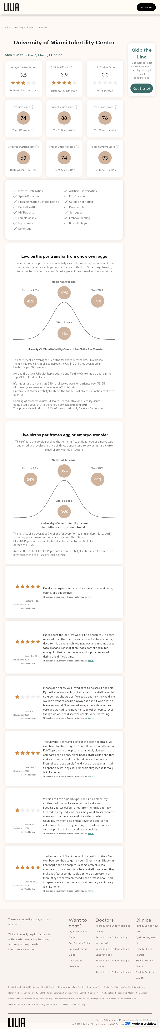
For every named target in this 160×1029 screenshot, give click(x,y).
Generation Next (94, 987)
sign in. (91, 597)
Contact (73, 937)
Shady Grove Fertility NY (19, 987)
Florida (43, 27)
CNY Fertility (46, 992)
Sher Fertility (46, 998)
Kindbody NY (64, 987)
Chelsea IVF (93, 992)
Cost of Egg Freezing (75, 963)
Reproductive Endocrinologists (113, 972)
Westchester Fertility (64, 998)
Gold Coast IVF (82, 998)
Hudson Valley (31, 998)
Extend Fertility (77, 1004)
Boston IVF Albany (126, 992)
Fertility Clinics (23, 27)
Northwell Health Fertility (44, 987)
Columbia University (63, 992)
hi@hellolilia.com (78, 931)
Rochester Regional (41, 1004)
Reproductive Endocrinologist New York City (112, 940)
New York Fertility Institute (132, 987)
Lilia (7, 27)
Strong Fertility (31, 992)
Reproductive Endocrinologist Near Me (112, 928)
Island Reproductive (127, 998)
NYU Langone (142, 992)
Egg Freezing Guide (80, 943)
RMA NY (54, 1004)
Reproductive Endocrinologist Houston (112, 963)
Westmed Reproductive (19, 1004)
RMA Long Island (108, 992)
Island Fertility (78, 987)
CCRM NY (64, 1004)
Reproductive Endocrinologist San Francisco (112, 951)
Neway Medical (15, 992)
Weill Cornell (80, 992)
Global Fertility (111, 987)
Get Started (141, 88)
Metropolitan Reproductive (103, 998)
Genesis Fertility (16, 998)
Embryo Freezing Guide (78, 951)
